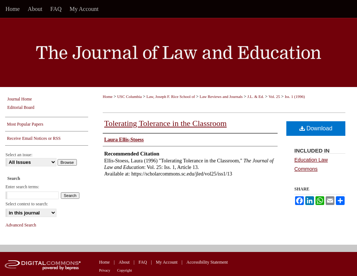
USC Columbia (129, 96)
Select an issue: (18, 154)
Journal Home (19, 99)
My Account (167, 262)
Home (108, 96)
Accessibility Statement (207, 262)
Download (316, 128)
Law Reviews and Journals (221, 96)
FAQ (142, 262)
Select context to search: (26, 203)
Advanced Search (20, 225)
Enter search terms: (22, 186)
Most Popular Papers (25, 124)
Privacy (104, 270)
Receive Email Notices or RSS (33, 138)
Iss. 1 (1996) (295, 96)
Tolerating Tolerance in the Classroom (165, 123)
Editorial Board (20, 107)
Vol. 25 (274, 96)
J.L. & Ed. (255, 96)
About (124, 262)
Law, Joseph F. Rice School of (170, 96)
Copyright (124, 270)
